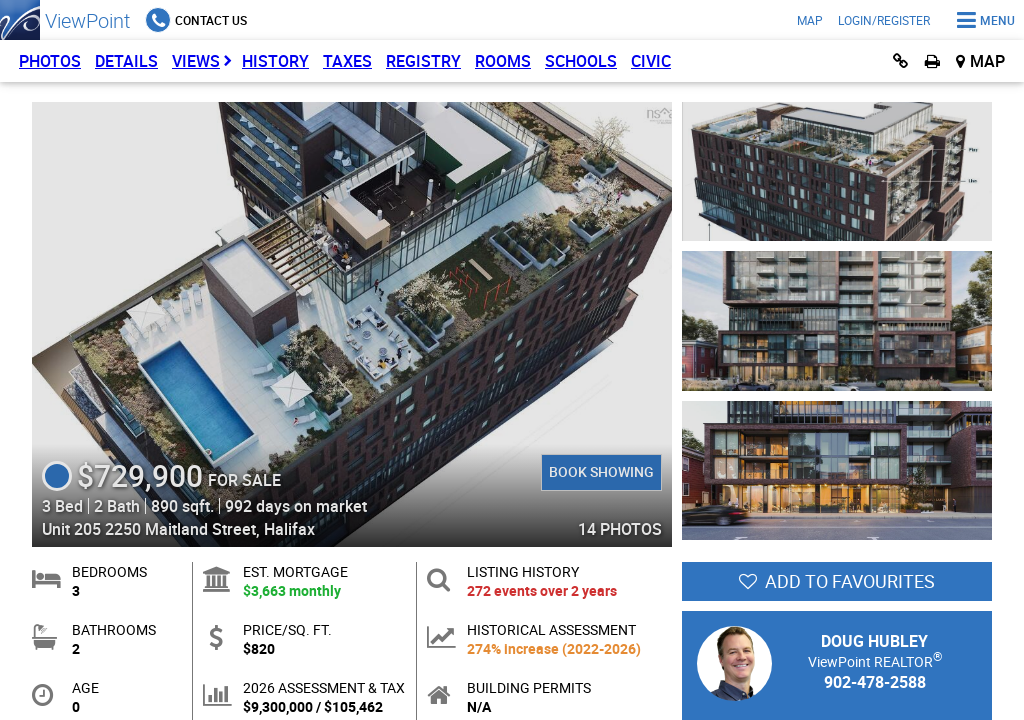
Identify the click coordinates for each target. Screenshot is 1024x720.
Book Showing (601, 471)
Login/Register (884, 20)
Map (810, 20)
